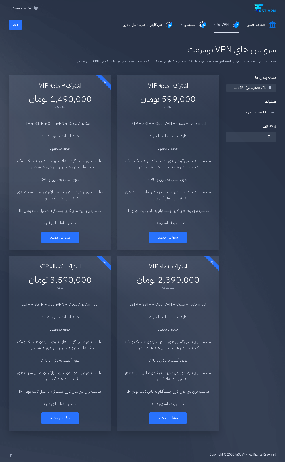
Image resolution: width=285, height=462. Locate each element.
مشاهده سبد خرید (260, 112)
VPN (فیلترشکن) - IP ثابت (252, 88)
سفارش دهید (168, 237)
